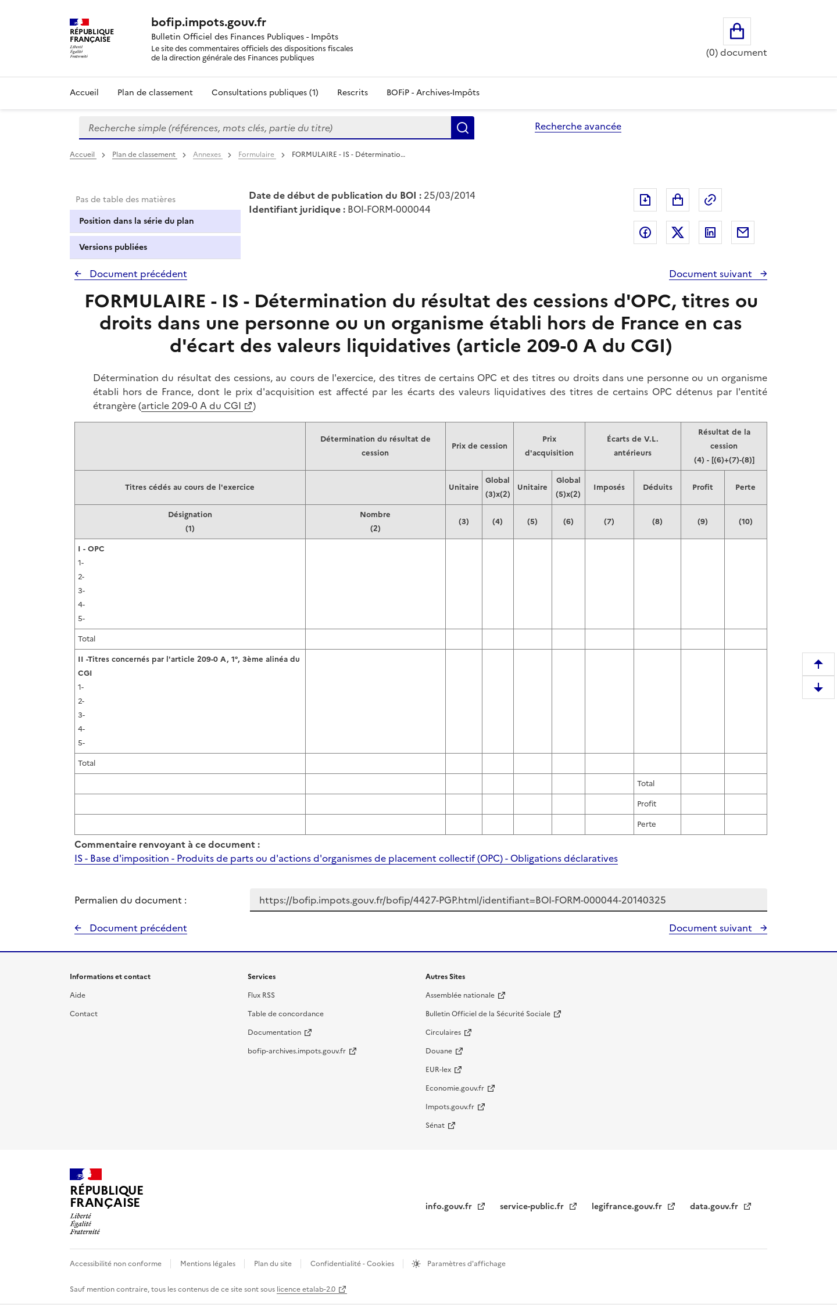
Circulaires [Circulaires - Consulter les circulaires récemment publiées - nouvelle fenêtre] (443, 1032)
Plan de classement (144, 154)
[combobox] (265, 127)
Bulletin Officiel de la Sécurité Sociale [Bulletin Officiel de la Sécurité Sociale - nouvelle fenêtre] (487, 1014)
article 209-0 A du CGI (191, 406)
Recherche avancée (578, 126)
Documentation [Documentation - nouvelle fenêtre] (274, 1032)
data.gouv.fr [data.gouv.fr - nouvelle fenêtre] (715, 1206)
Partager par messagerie (742, 232)
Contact (84, 1014)
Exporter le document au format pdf (645, 199)
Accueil (84, 93)
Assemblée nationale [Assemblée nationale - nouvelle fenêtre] (460, 995)
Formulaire (257, 154)
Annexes (208, 154)
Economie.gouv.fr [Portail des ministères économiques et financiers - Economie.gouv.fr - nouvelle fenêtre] (454, 1088)
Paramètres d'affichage (465, 1264)
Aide (77, 995)
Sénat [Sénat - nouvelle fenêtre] (435, 1125)
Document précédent (137, 274)
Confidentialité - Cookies (353, 1264)
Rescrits (352, 93)
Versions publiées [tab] (113, 247)
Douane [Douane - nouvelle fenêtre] (438, 1051)
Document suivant (711, 274)
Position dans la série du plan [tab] (136, 221)
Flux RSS (261, 995)
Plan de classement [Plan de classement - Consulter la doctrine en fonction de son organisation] (155, 93)
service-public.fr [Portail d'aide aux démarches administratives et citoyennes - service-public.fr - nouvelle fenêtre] (533, 1206)
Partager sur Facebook (645, 232)
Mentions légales (208, 1264)
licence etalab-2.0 (306, 1289)
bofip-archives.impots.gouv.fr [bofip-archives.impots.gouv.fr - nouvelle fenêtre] (297, 1051)
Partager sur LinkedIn (710, 232)
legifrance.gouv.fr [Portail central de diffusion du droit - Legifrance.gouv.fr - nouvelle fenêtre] (628, 1206)
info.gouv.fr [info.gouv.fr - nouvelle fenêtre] (449, 1206)
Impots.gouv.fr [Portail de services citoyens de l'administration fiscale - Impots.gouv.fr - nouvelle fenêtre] (449, 1107)
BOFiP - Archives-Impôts (433, 93)
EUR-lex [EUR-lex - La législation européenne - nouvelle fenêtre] (438, 1069)
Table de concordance (286, 1014)
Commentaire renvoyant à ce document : (167, 844)
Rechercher (462, 127)
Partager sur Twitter (677, 232)
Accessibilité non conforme (116, 1264)
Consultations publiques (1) (265, 93)
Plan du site (274, 1264)
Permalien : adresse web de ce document (710, 199)
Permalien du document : (130, 900)
